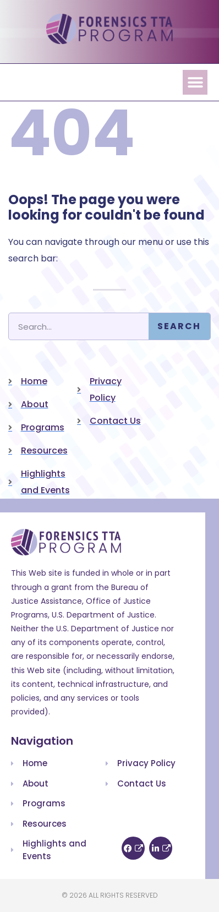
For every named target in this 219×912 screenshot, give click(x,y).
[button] (195, 82)
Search (179, 326)
